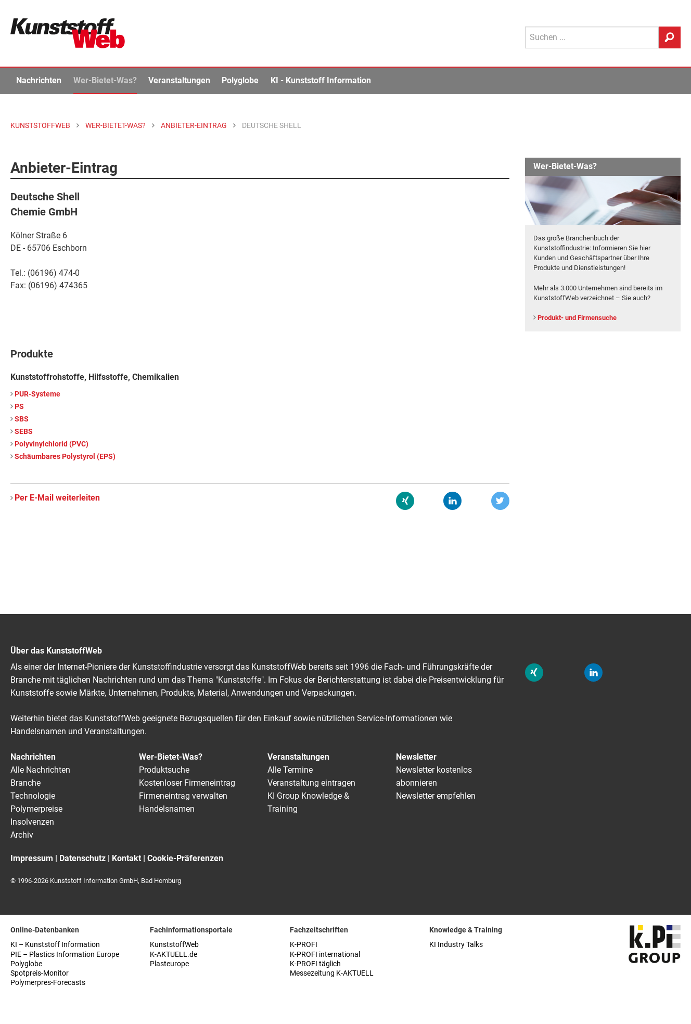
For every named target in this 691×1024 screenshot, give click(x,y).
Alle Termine (290, 770)
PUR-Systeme (37, 394)
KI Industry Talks (456, 944)
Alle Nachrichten (40, 770)
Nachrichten (38, 80)
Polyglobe (240, 80)
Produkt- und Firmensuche (577, 318)
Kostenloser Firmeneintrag (187, 783)
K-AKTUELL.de (173, 954)
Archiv (21, 835)
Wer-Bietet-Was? (105, 80)
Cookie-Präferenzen (185, 858)
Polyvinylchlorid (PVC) (51, 444)
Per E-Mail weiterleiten (57, 498)
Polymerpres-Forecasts (47, 982)
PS (19, 406)
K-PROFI (303, 944)
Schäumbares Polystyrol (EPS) (65, 456)
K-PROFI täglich (315, 963)
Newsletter (416, 757)
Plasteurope (169, 963)
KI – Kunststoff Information (55, 944)
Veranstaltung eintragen (311, 783)
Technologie (32, 796)
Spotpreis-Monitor (39, 973)
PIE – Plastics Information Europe (64, 954)
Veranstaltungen (179, 80)
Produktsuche (164, 770)
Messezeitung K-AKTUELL (332, 973)
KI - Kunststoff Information (321, 80)
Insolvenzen (32, 822)
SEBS (24, 431)
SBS (22, 419)
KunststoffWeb (174, 944)
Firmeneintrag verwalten (183, 796)
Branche (25, 783)
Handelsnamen (167, 809)
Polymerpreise (36, 809)
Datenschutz (82, 858)
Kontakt (126, 858)
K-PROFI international (325, 954)
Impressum (31, 858)
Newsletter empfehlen (436, 796)
